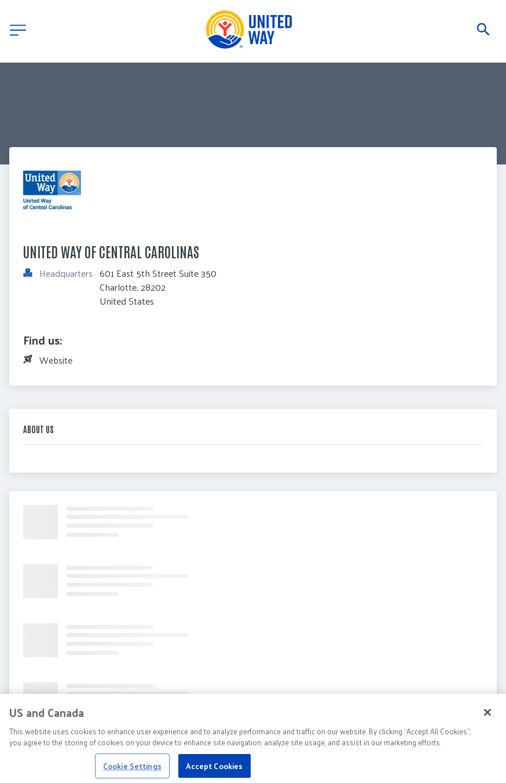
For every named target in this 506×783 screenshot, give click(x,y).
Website (55, 360)
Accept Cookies (214, 768)
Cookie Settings (132, 768)
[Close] (487, 715)
